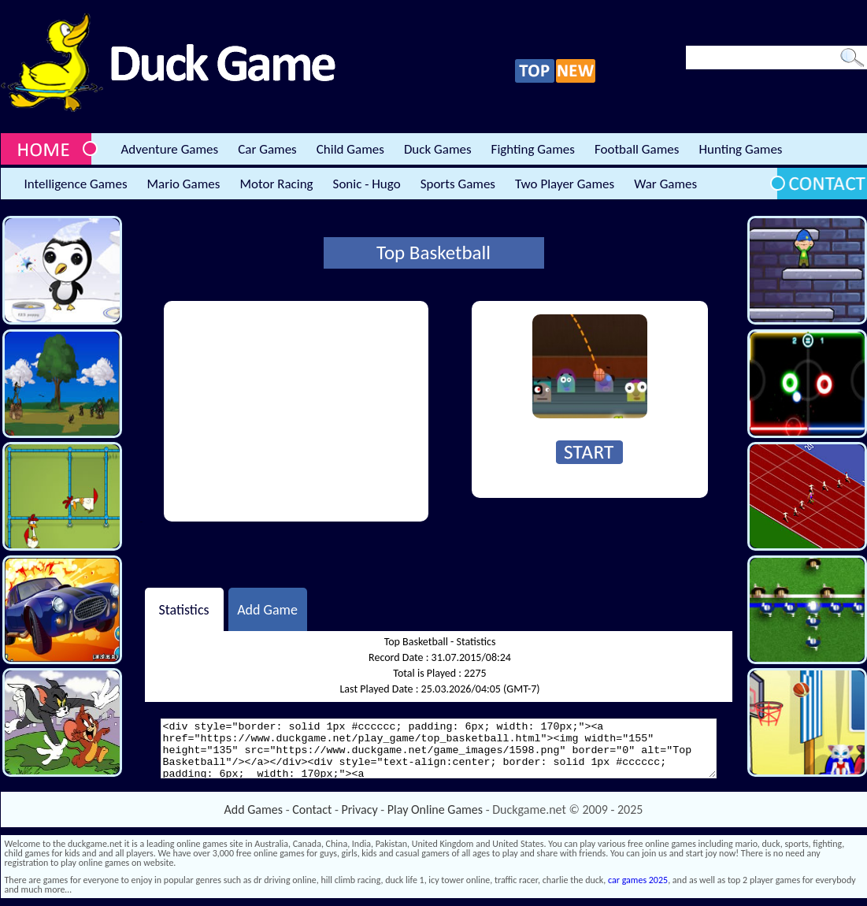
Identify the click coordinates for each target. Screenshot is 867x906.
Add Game (267, 609)
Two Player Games (564, 184)
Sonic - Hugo (367, 184)
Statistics (183, 609)
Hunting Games (740, 149)
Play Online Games (435, 809)
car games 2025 (638, 880)
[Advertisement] (296, 411)
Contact (312, 809)
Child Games (350, 149)
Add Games (253, 809)
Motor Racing (276, 184)
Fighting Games (533, 149)
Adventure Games (170, 149)
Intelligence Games (76, 184)
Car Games (267, 149)
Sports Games (458, 184)
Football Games (637, 149)
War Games (665, 184)
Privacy (360, 809)
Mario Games (183, 184)
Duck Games (438, 149)
